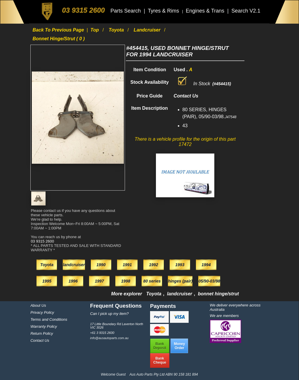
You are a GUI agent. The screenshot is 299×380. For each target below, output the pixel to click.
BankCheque (159, 360)
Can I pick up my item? (109, 313)
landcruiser (148, 29)
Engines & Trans (206, 11)
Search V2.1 (245, 11)
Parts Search (126, 11)
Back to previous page (58, 29)
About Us (38, 305)
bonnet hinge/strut (218, 293)
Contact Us (39, 340)
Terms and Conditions (48, 319)
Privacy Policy (42, 312)
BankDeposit (159, 346)
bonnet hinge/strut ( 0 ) (58, 38)
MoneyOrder (179, 346)
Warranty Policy (43, 326)
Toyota (117, 29)
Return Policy (41, 333)
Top (95, 29)
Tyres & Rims (164, 11)
